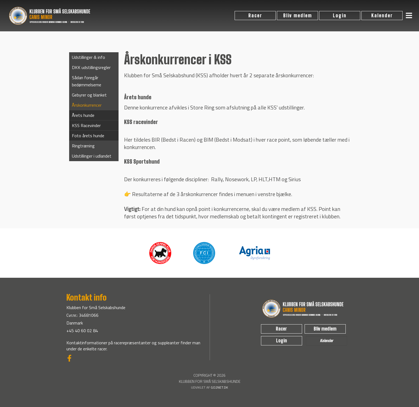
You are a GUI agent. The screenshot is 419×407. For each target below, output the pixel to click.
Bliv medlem (297, 15)
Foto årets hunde (88, 135)
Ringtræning (83, 145)
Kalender (382, 15)
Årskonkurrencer (87, 105)
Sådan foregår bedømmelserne (86, 81)
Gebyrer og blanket (89, 95)
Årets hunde (83, 115)
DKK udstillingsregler (91, 67)
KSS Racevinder (86, 125)
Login (340, 15)
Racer (255, 15)
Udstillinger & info (88, 57)
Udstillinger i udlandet (91, 156)
